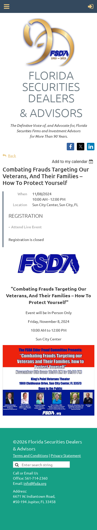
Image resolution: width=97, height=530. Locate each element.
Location (20, 204)
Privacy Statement (66, 455)
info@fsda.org (35, 483)
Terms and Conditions (30, 455)
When (22, 193)
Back (12, 155)
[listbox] (73, 161)
